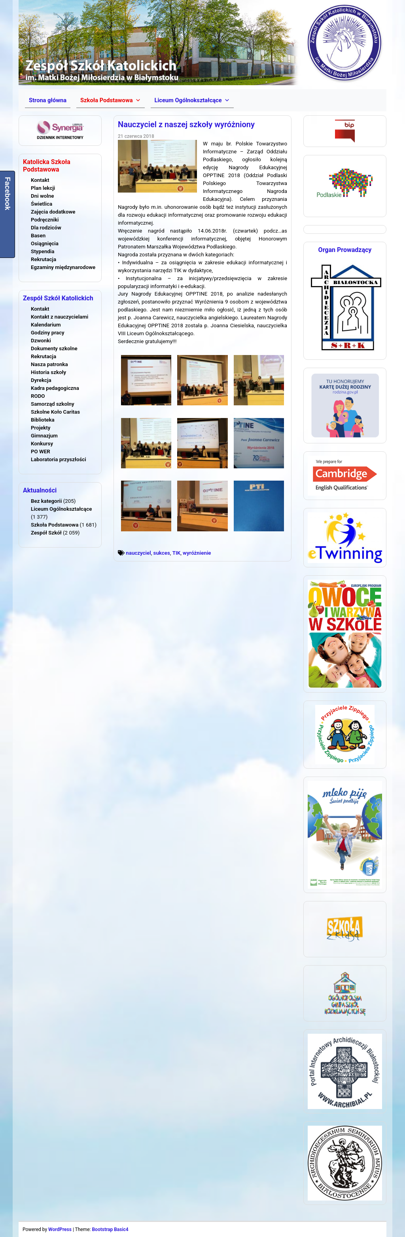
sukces (161, 553)
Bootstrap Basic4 (110, 1229)
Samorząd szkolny (52, 404)
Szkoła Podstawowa (54, 525)
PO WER (40, 451)
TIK (176, 553)
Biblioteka (43, 420)
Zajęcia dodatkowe (53, 212)
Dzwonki (41, 341)
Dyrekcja (41, 380)
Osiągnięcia (45, 243)
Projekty (40, 428)
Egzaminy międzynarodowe (63, 267)
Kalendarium (46, 325)
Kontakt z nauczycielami (59, 317)
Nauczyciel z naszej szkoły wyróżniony (186, 124)
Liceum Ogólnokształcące (61, 509)
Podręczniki (45, 220)
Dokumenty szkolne (54, 348)
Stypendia (42, 251)
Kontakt (40, 180)
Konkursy (42, 444)
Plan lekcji (43, 188)
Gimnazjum (44, 436)
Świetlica (41, 204)
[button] (110, 100)
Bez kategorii (46, 501)
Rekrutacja (43, 259)
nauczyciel (138, 553)
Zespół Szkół (46, 533)
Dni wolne (42, 196)
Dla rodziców (46, 228)
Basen (38, 236)
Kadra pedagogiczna (55, 388)
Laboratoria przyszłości (58, 459)
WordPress (60, 1229)
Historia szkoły (48, 372)
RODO (38, 396)
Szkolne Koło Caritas (55, 412)
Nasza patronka (49, 364)
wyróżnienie (197, 553)
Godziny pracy (47, 333)
